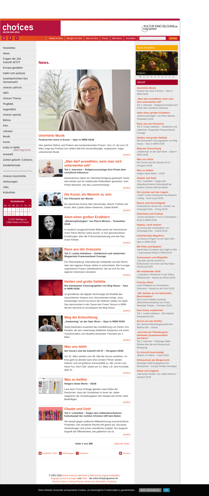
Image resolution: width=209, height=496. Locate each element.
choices (65, 478)
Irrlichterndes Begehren (150, 235)
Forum (105, 38)
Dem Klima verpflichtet (150, 310)
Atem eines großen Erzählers (87, 217)
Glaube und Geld (77, 409)
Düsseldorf (100, 481)
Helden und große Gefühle (85, 281)
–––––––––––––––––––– (17, 170)
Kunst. (6, 142)
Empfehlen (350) (49, 453)
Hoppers (141, 73)
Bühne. (7, 120)
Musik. (7, 136)
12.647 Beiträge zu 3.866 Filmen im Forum (17, 221)
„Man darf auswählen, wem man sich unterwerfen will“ (155, 100)
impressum (82, 475)
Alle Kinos (117, 38)
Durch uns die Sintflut (149, 321)
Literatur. (8, 131)
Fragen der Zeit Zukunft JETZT (20, 60)
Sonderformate (11, 165)
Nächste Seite (121, 443)
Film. (6, 125)
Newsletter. (9, 47)
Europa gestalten (13, 67)
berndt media (68, 475)
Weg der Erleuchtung (80, 317)
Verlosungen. (10, 181)
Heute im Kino (56, 38)
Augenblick (9, 109)
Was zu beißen (75, 379)
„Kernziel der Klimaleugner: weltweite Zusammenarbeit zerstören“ (153, 335)
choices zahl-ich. (12, 87)
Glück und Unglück (148, 370)
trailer (84, 478)
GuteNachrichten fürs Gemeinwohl (15, 80)
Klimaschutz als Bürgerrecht (153, 360)
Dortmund (89, 481)
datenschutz (95, 475)
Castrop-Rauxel (75, 481)
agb (105, 475)
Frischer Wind (145, 282)
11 (13, 214)
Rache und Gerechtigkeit (151, 203)
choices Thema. (12, 98)
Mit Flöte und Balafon (149, 246)
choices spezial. (12, 114)
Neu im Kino (92, 38)
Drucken (126, 453)
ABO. (6, 92)
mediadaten (114, 475)
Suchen (173, 38)
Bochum (56, 481)
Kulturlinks (9, 192)
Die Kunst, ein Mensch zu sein (88, 194)
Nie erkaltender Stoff (148, 271)
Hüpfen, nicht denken (149, 224)
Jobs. (6, 187)
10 (9, 214)
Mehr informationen (150, 490)
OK (166, 490)
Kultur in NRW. (11, 147)
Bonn (64, 481)
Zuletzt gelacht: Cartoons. (18, 159)
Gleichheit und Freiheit (150, 213)
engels (73, 478)
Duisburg (111, 481)
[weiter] (126, 155)
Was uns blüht (75, 347)
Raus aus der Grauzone (82, 249)
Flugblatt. (8, 103)
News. (6, 53)
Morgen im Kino (74, 38)
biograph (55, 478)
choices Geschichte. (15, 176)
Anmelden (131, 38)
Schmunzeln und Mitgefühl (152, 257)
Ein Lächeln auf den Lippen (152, 192)
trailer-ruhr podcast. (14, 73)
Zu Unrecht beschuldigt (150, 352)
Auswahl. (8, 154)
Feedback (83, 453)
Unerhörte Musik (52, 135)
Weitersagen (68, 453)
